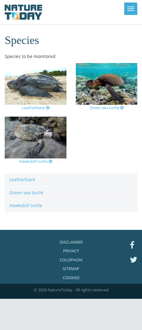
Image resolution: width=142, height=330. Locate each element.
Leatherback (35, 107)
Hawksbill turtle (35, 161)
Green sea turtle (107, 107)
